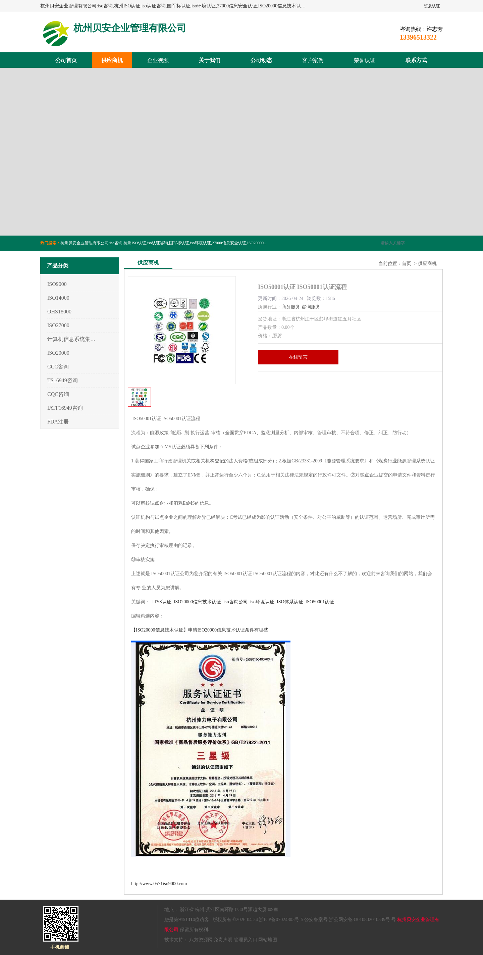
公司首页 (66, 60)
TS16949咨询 (62, 380)
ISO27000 (58, 325)
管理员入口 (245, 939)
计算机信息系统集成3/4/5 (71, 339)
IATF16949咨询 (65, 408)
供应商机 (112, 60)
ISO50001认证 (320, 601)
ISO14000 (58, 298)
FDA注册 (58, 421)
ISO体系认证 (290, 601)
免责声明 (223, 939)
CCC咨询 (58, 366)
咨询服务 (311, 306)
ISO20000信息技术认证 (197, 601)
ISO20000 (58, 353)
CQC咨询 (58, 394)
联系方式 (416, 60)
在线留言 (298, 357)
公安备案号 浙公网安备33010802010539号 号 (350, 919)
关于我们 (209, 60)
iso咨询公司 (235, 601)
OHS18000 (59, 311)
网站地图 (267, 939)
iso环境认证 (262, 601)
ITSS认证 (161, 601)
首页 (406, 263)
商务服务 (290, 306)
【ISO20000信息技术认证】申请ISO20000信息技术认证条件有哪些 (199, 630)
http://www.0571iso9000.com (159, 883)
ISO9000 (57, 284)
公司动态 (261, 60)
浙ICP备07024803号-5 (281, 919)
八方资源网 (201, 939)
